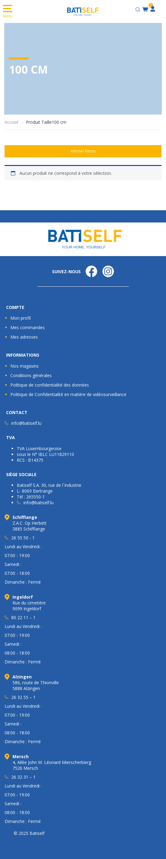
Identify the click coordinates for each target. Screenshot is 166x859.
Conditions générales (31, 375)
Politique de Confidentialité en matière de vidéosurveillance (68, 394)
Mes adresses (24, 337)
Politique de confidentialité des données (49, 385)
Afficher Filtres (83, 151)
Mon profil (20, 318)
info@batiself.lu (26, 423)
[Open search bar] (139, 8)
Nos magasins (24, 366)
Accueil (11, 122)
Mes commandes (27, 327)
